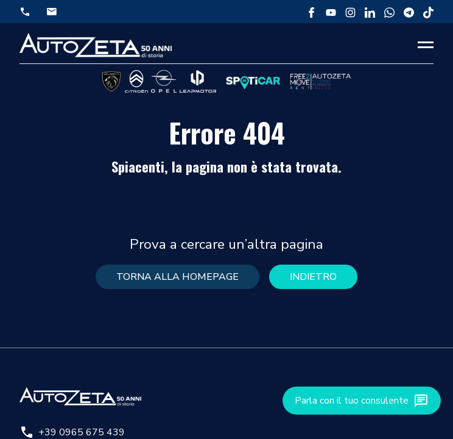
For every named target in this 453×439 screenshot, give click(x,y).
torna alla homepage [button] (177, 277)
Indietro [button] (313, 277)
